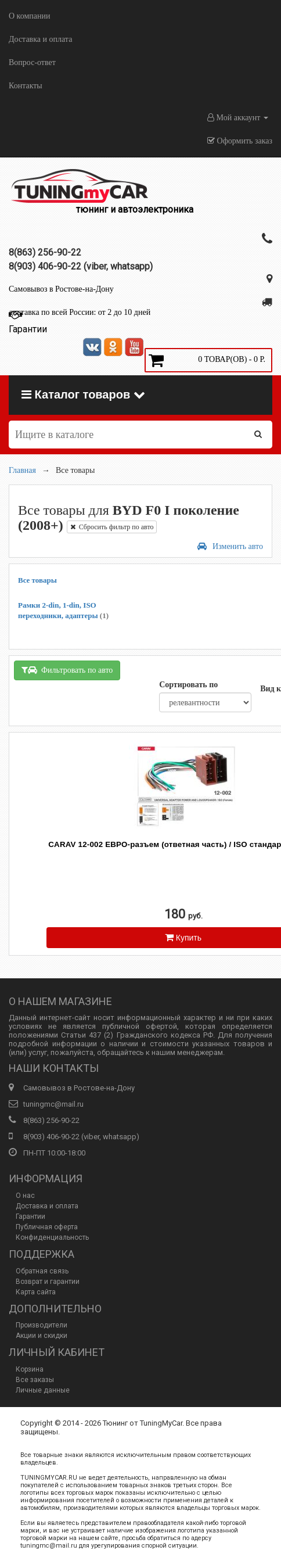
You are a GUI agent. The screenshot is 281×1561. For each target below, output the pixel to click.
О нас (25, 1196)
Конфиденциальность (52, 1237)
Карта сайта (36, 1292)
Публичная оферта (47, 1227)
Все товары (37, 580)
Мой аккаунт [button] (237, 117)
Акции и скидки (41, 1336)
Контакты (25, 85)
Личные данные (43, 1390)
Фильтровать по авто (67, 670)
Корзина (30, 1369)
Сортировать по (188, 684)
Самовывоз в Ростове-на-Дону (61, 289)
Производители (41, 1325)
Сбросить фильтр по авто (112, 527)
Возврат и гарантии (48, 1281)
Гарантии (30, 1216)
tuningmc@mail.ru (53, 1104)
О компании (29, 16)
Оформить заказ (239, 141)
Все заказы (35, 1380)
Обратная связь (42, 1271)
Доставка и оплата (40, 39)
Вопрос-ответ (32, 62)
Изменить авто (230, 546)
